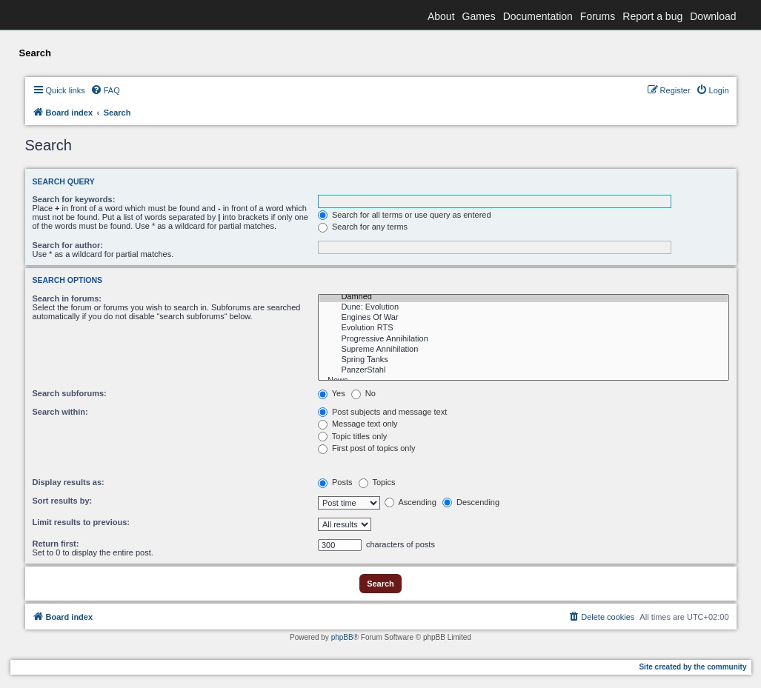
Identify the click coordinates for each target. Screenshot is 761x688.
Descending (470, 502)
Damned (523, 297)
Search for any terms (363, 226)
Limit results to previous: (81, 522)
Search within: (60, 411)
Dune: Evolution (523, 307)
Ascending (410, 502)
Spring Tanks (523, 360)
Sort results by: (63, 500)
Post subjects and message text (382, 411)
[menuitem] (105, 90)
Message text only (358, 423)
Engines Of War (523, 318)
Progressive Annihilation (523, 339)
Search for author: (68, 245)
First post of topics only (367, 448)
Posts (335, 482)
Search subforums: (70, 393)
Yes (331, 393)
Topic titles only (352, 436)
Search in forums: (67, 298)
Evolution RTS (523, 328)
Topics (377, 482)
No (363, 393)
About (441, 16)
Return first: (56, 543)
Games (479, 16)
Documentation (538, 16)
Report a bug (652, 16)
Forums (597, 16)
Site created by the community (692, 667)
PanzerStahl (523, 370)
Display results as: (68, 482)
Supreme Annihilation (523, 349)
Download (713, 16)
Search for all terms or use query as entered (404, 214)
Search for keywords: (74, 199)
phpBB (342, 637)
